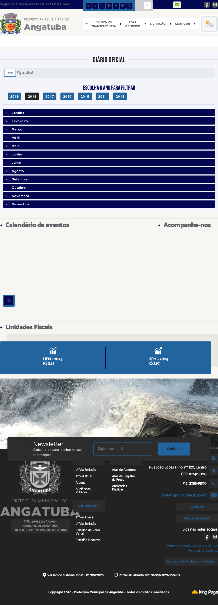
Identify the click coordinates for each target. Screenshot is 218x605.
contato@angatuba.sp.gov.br (184, 495)
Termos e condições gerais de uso (192, 545)
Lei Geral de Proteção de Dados (191, 561)
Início (10, 73)
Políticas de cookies (203, 550)
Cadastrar (174, 449)
